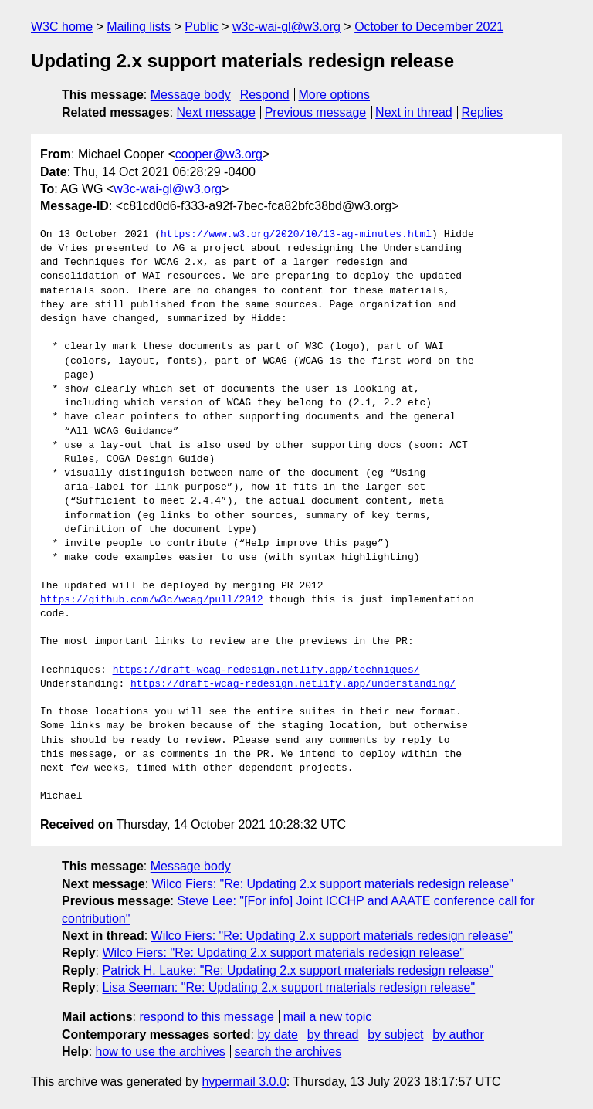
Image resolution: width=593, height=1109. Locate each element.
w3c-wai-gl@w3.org (286, 26)
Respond (265, 94)
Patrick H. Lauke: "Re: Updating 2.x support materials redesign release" (297, 970)
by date (277, 1034)
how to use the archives (160, 1051)
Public (202, 26)
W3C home (62, 26)
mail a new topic (327, 1016)
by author (458, 1034)
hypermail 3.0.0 (244, 1081)
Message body (191, 94)
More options (335, 94)
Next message (216, 112)
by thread (333, 1034)
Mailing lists (139, 26)
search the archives (288, 1051)
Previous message (316, 112)
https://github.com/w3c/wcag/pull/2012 (151, 600)
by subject (395, 1034)
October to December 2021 (428, 26)
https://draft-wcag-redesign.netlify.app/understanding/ (293, 684)
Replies (482, 112)
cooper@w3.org (219, 154)
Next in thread (413, 112)
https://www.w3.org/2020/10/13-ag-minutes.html (296, 235)
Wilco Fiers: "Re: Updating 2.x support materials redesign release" (332, 883)
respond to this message (206, 1016)
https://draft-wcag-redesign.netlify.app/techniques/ (266, 670)
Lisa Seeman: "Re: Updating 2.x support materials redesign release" (288, 987)
